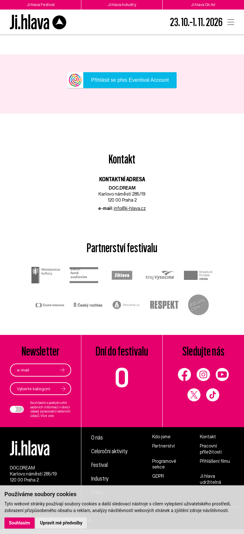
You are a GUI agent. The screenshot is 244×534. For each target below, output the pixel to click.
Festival (99, 464)
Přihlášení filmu (215, 461)
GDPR (158, 476)
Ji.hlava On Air (203, 5)
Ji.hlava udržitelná (210, 479)
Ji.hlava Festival (41, 5)
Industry (100, 478)
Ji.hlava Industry (122, 5)
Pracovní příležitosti (211, 449)
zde (51, 415)
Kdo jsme (161, 436)
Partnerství (163, 446)
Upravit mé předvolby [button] (61, 522)
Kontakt (208, 436)
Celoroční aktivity (110, 451)
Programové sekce (164, 464)
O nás (97, 437)
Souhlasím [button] (19, 522)
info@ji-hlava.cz (130, 208)
